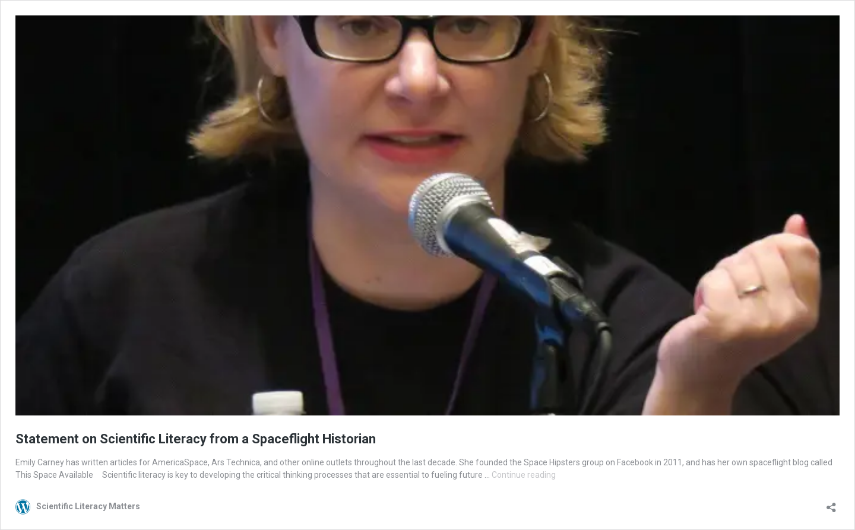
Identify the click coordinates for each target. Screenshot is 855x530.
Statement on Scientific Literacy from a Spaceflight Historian (195, 438)
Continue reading (524, 475)
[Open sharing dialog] (831, 503)
